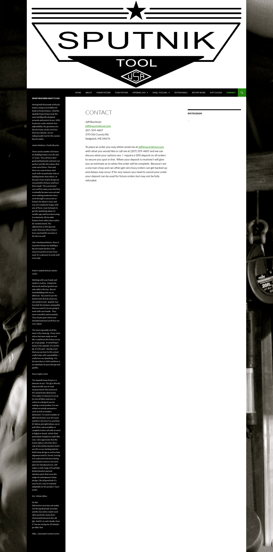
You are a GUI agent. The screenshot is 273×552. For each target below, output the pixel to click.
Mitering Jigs (139, 92)
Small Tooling (160, 92)
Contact (231, 92)
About (88, 92)
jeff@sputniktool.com (98, 126)
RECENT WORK (198, 92)
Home (78, 92)
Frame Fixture (103, 92)
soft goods (216, 92)
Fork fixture (121, 92)
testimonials (181, 92)
